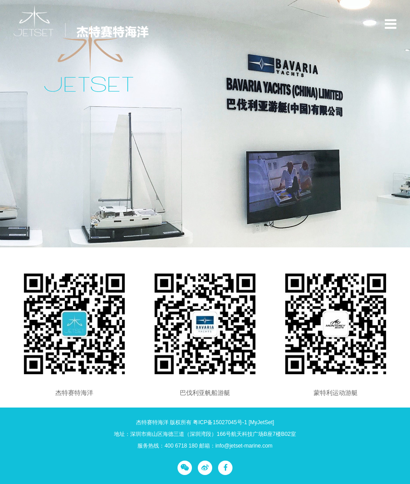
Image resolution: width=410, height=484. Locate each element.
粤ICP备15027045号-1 (220, 422)
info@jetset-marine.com (244, 446)
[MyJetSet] (261, 422)
